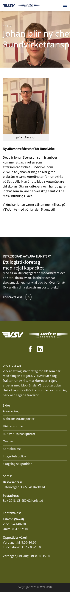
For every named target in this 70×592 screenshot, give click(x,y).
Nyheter (7, 25)
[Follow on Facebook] (30, 349)
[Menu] (64, 5)
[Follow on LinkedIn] (40, 349)
